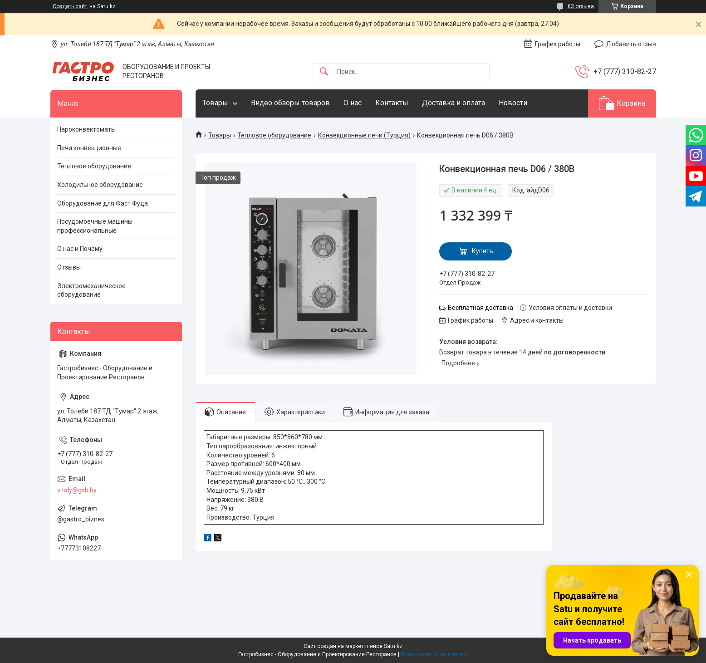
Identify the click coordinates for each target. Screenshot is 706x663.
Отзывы (69, 267)
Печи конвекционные (89, 148)
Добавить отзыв (631, 44)
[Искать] (324, 72)
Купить (482, 251)
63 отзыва (581, 6)
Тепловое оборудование (274, 135)
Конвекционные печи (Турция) (364, 135)
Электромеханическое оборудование (91, 290)
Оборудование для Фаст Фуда (102, 203)
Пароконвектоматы (86, 129)
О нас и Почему (80, 248)
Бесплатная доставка (480, 307)
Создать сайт (70, 6)
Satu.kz (393, 646)
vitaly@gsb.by (77, 490)
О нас (352, 102)
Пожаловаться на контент (434, 654)
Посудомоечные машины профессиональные (94, 226)
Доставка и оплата (453, 102)
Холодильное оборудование (100, 184)
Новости (513, 102)
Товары (215, 102)
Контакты (391, 102)
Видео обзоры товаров (290, 102)
